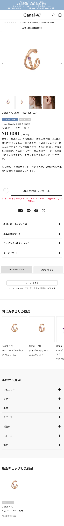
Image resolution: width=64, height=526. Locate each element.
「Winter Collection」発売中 (32, 2)
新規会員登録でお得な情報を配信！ (32, 4)
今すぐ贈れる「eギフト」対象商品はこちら (32, 6)
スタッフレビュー (48, 269)
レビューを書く (32, 283)
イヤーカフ (14, 22)
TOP (4, 22)
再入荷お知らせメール (36, 191)
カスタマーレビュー (16, 269)
